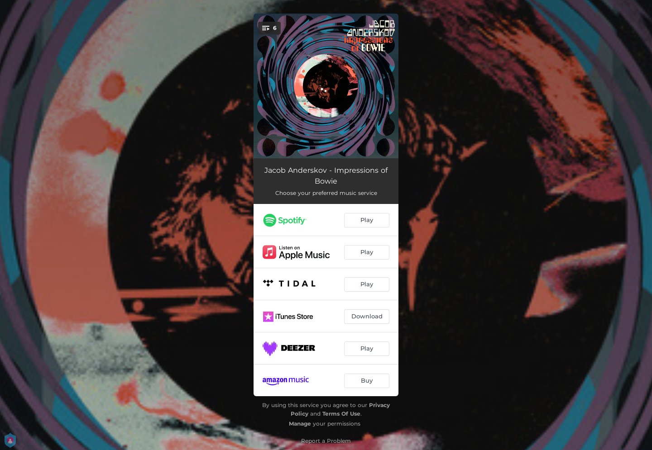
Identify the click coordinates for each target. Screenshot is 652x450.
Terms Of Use (341, 413)
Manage (300, 423)
